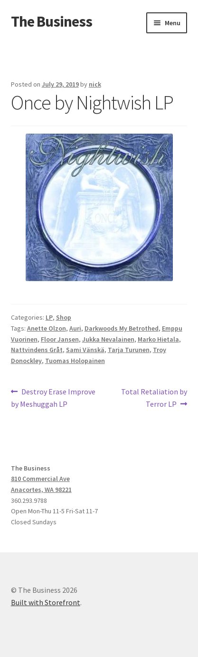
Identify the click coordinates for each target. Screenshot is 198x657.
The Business (51, 21)
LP (49, 317)
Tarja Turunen (129, 349)
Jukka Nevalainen (108, 339)
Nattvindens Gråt (37, 349)
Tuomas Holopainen (75, 360)
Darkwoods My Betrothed (122, 328)
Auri (75, 328)
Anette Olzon (46, 328)
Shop (63, 317)
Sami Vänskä (85, 349)
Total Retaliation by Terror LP (154, 397)
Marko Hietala (158, 339)
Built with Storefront (45, 602)
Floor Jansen (60, 339)
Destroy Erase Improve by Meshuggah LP (53, 397)
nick (95, 84)
